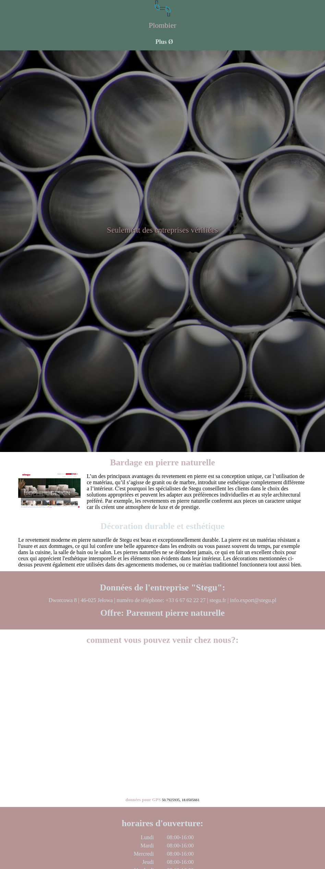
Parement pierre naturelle (175, 613)
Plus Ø (164, 41)
